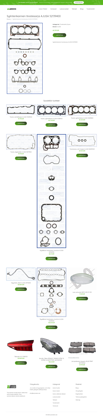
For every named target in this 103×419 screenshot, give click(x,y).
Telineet (74, 10)
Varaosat (53, 10)
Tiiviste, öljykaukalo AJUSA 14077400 (21, 153)
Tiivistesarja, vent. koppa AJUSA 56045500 (82, 150)
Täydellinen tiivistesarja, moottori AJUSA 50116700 (51, 252)
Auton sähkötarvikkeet (59, 395)
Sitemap (78, 401)
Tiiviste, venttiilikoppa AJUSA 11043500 (21, 118)
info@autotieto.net (35, 394)
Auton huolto (56, 389)
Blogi (81, 10)
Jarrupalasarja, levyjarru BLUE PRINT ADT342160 (82, 363)
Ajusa (68, 26)
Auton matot (43, 10)
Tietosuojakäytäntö (81, 398)
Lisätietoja (59, 36)
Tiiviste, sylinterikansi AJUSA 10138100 (51, 120)
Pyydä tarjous (79, 2)
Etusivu (9, 20)
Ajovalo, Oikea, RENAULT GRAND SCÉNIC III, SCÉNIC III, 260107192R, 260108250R (51, 360)
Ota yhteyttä (79, 392)
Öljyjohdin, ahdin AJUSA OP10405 (21, 284)
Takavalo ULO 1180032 (21, 358)
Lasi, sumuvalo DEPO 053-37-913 (82, 293)
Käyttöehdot (79, 395)
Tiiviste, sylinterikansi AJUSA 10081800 (82, 119)
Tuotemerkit (91, 10)
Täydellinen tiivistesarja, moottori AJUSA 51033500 (51, 321)
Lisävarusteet (64, 10)
